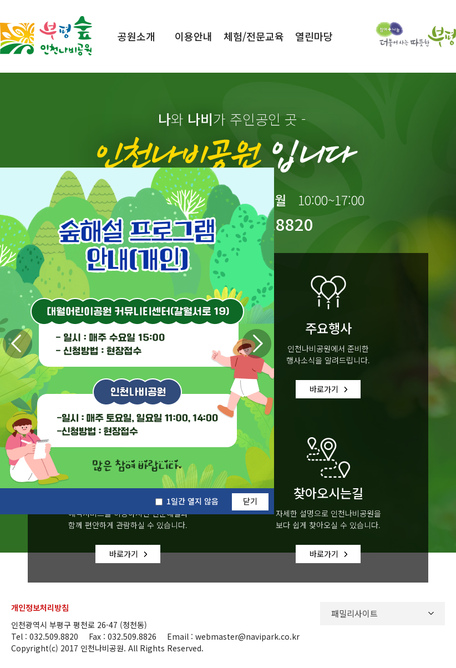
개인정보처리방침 (40, 602)
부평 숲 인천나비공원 (46, 35)
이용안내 (193, 36)
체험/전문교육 (254, 36)
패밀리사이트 (354, 608)
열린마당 (314, 36)
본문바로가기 (23, 0)
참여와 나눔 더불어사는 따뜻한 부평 (416, 34)
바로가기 (324, 386)
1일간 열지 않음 (192, 501)
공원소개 (136, 36)
